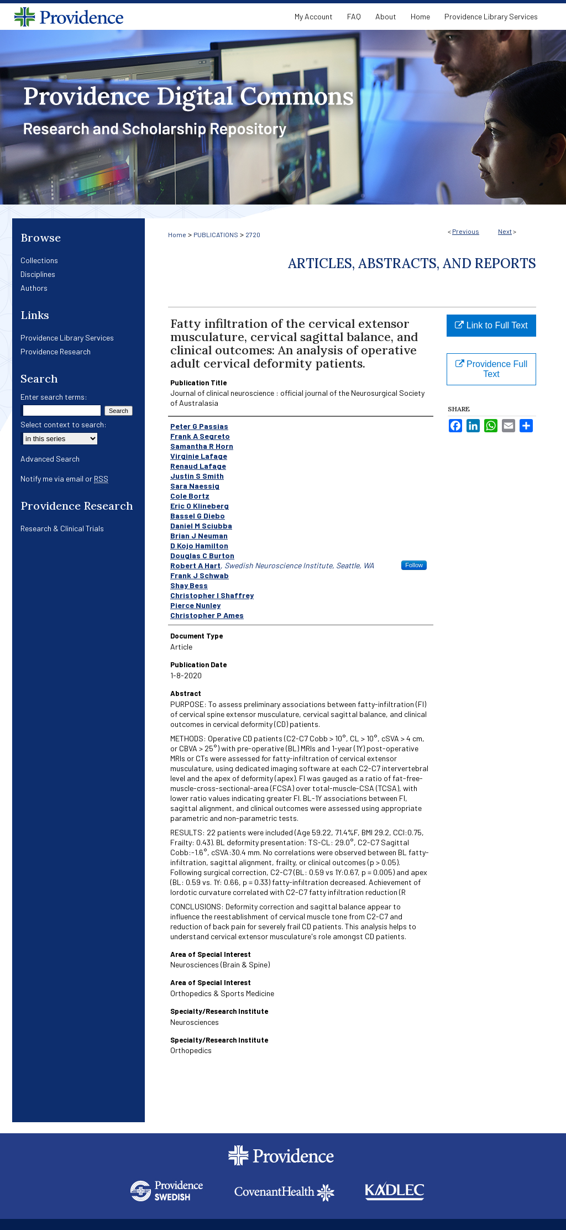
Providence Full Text (491, 369)
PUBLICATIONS (215, 234)
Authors (34, 287)
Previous (465, 231)
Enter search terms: (53, 396)
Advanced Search (50, 458)
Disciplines (37, 274)
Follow (414, 565)
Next (505, 231)
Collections (39, 260)
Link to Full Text (491, 325)
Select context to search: (63, 424)
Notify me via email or (64, 478)
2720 (252, 234)
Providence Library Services (67, 337)
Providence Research (55, 351)
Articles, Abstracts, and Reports (412, 263)
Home (177, 234)
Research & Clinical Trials (62, 528)
